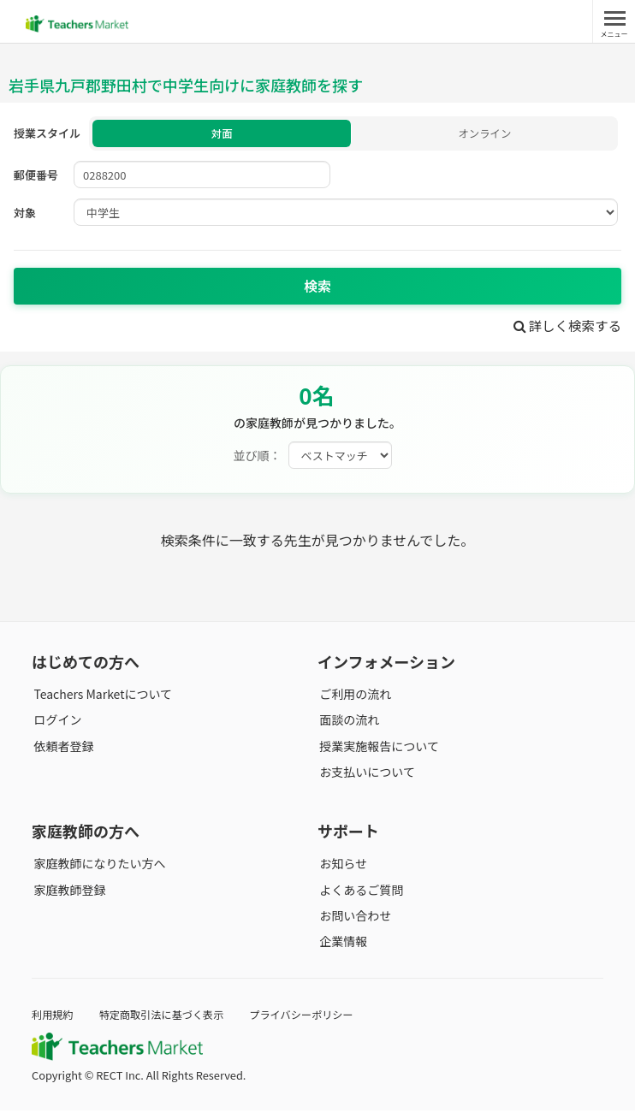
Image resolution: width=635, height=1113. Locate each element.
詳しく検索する (565, 327)
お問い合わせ (353, 918)
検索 (317, 288)
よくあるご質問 (359, 892)
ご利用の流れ (353, 696)
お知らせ (341, 865)
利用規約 (53, 1017)
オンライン (485, 135)
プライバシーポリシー (313, 1017)
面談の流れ (347, 722)
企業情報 (341, 943)
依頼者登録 (62, 748)
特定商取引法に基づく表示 (167, 1017)
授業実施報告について (377, 748)
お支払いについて (365, 774)
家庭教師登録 (68, 892)
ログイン (56, 722)
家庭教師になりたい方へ (97, 865)
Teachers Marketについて (101, 696)
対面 (222, 135)
